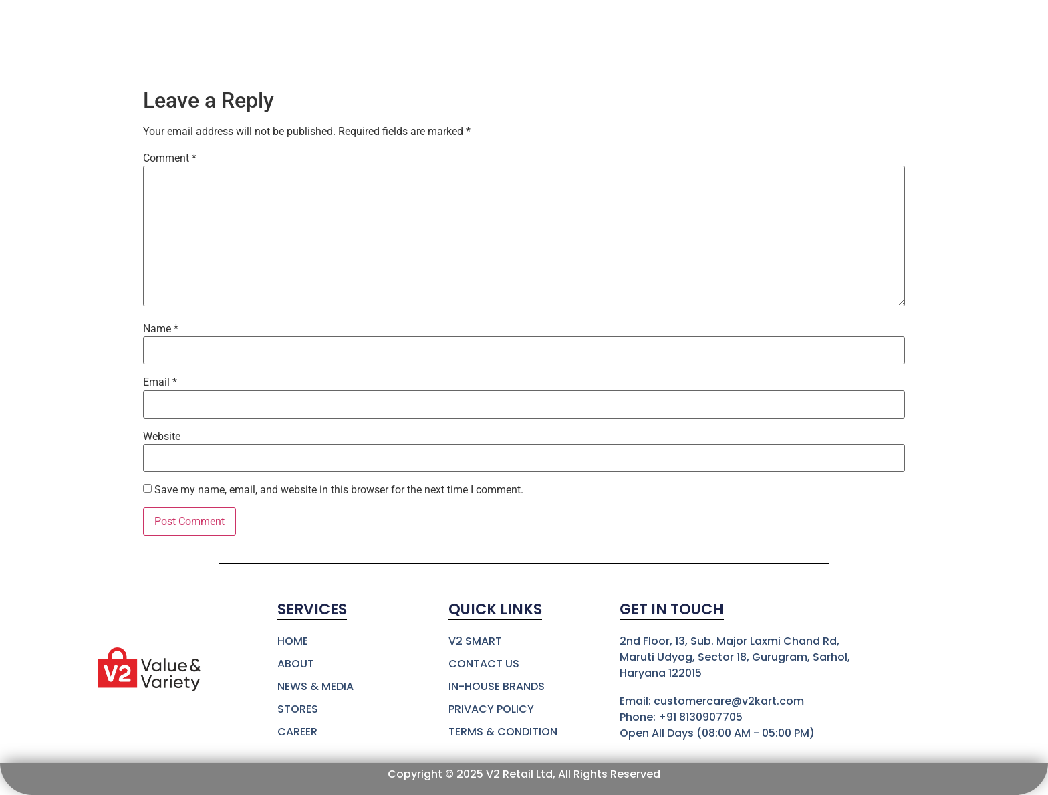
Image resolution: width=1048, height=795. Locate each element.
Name (160, 329)
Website (161, 436)
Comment (169, 158)
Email (160, 382)
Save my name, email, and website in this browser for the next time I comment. (338, 490)
